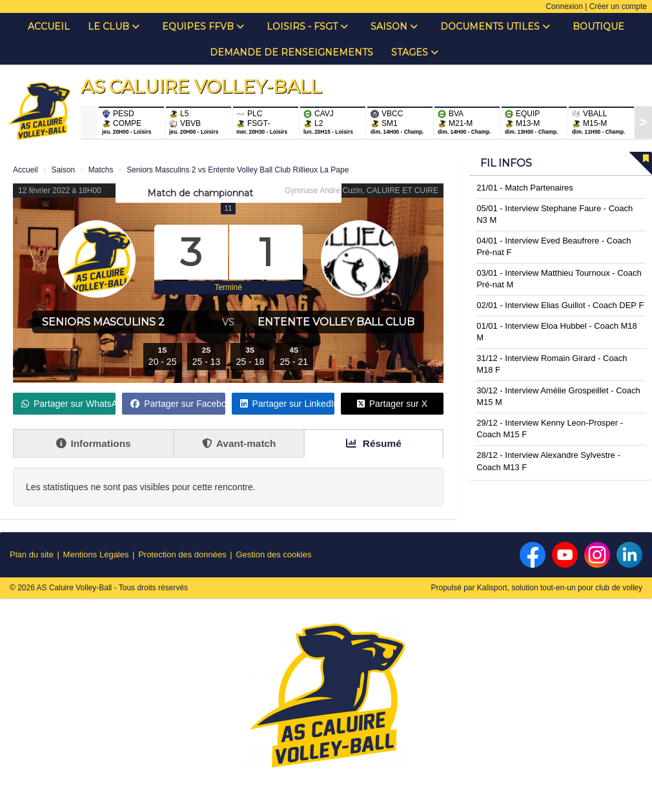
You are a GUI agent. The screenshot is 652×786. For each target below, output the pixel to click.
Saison (394, 26)
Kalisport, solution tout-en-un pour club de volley (559, 587)
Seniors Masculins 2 (103, 322)
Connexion (563, 6)
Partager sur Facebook (177, 403)
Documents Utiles (495, 26)
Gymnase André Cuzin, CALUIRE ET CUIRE (361, 190)
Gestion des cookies (273, 554)
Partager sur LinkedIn (287, 403)
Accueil (49, 26)
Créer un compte (618, 6)
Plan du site (32, 554)
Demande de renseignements (291, 52)
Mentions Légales (96, 554)
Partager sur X (392, 403)
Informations (93, 443)
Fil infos (506, 163)
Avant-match (239, 443)
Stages (414, 52)
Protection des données (182, 554)
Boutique (598, 26)
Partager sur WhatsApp (68, 403)
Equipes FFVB (203, 26)
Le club (113, 26)
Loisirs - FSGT (307, 26)
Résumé (374, 443)
